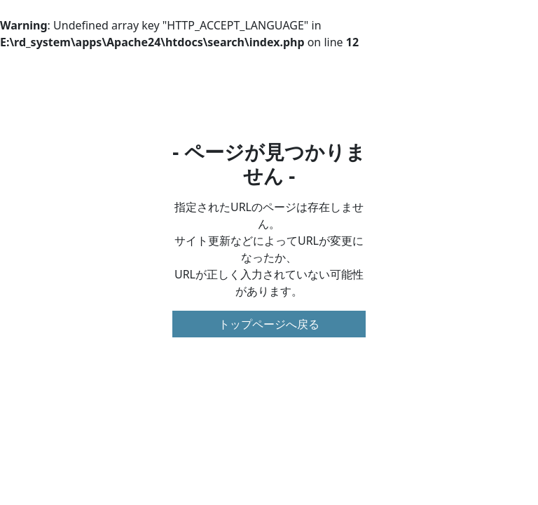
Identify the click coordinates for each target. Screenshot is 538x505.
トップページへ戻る (269, 324)
